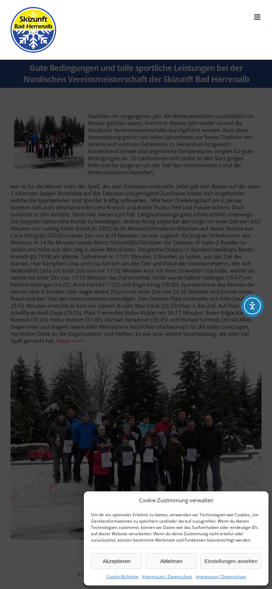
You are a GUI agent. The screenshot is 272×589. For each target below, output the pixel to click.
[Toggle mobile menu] (257, 17)
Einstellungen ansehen (231, 561)
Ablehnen (171, 561)
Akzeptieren (116, 561)
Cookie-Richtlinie (122, 577)
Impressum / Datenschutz (167, 577)
